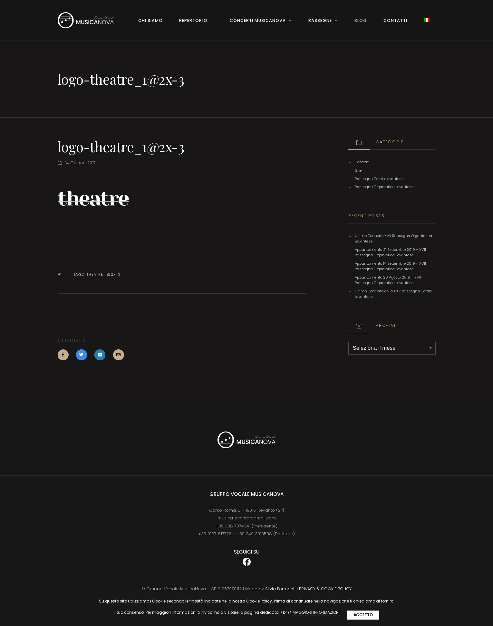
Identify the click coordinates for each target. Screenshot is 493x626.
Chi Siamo (150, 20)
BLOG (360, 20)
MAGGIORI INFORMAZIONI (316, 612)
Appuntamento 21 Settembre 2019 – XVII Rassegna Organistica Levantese (390, 252)
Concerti (362, 162)
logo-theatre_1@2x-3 (97, 274)
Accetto (363, 615)
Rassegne (320, 20)
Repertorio (193, 20)
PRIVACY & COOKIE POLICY (325, 589)
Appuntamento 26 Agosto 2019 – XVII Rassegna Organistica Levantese (388, 280)
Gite (358, 170)
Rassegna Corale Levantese (379, 178)
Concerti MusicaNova (258, 20)
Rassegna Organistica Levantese (384, 186)
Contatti (395, 20)
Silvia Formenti (280, 589)
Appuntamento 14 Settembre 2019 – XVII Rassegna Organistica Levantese (390, 266)
